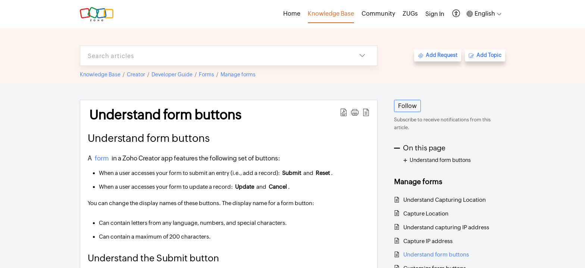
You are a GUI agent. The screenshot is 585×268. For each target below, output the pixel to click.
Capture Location (425, 213)
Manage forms (238, 74)
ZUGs (410, 13)
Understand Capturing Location (444, 200)
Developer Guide (172, 74)
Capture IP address (428, 241)
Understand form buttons (436, 254)
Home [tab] (291, 13)
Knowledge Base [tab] (331, 13)
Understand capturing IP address (446, 227)
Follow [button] (407, 105)
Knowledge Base (100, 74)
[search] (213, 56)
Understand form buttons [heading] (165, 115)
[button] (456, 14)
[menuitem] (435, 14)
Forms (206, 74)
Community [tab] (378, 13)
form (102, 158)
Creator (136, 74)
